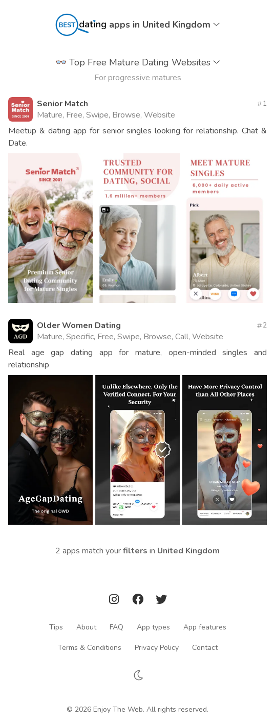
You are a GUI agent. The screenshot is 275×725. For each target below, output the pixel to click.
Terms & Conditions (89, 647)
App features (204, 627)
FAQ (116, 627)
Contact (205, 647)
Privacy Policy (157, 647)
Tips (56, 627)
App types (153, 627)
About (86, 627)
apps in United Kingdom (164, 24)
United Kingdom (188, 550)
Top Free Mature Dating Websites (137, 62)
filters (135, 550)
